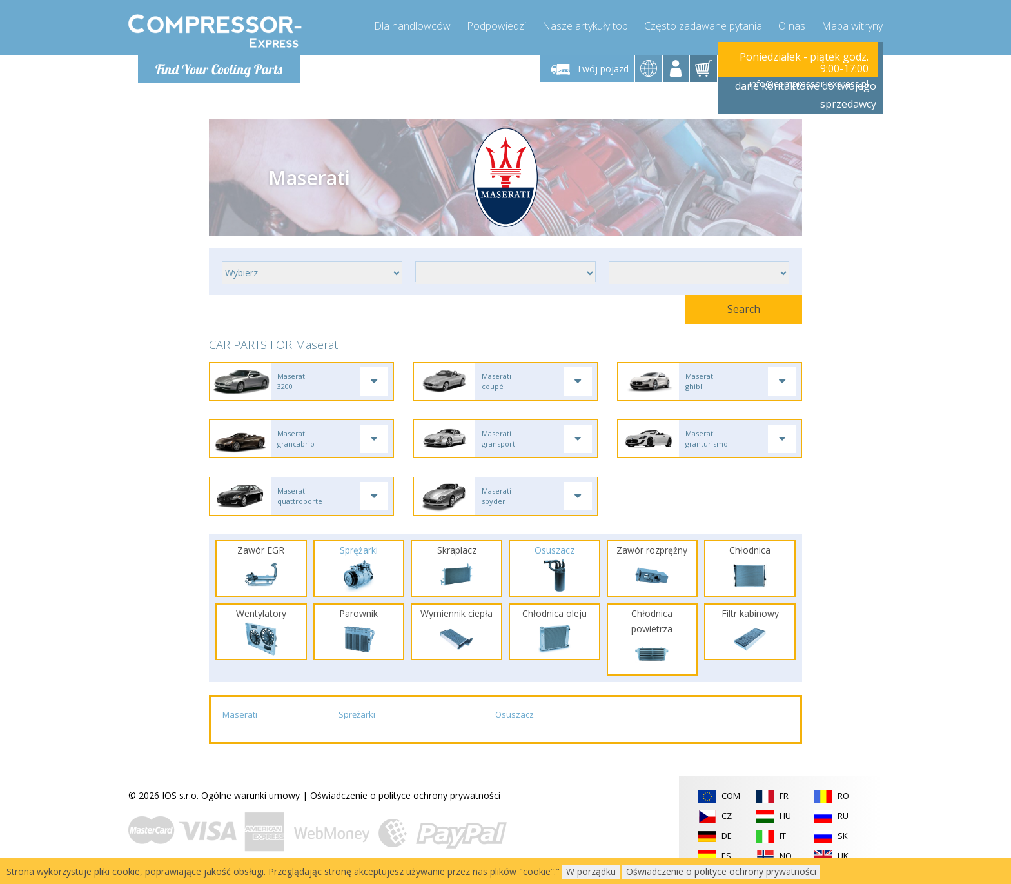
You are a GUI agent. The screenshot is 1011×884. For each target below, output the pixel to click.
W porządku (591, 871)
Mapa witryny (852, 25)
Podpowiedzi (496, 25)
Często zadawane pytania (703, 25)
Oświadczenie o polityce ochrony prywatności (405, 797)
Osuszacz (514, 717)
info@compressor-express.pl (809, 83)
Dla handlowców (412, 25)
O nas (791, 25)
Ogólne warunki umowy (250, 797)
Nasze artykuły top (585, 25)
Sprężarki (357, 717)
